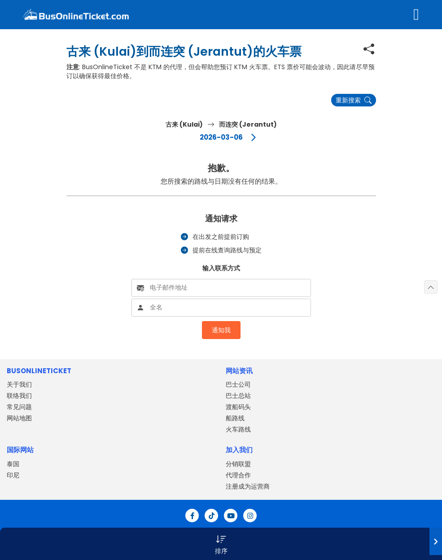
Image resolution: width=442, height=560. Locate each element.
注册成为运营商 (248, 486)
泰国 (13, 463)
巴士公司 (238, 384)
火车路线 (238, 429)
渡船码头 (238, 406)
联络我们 (19, 395)
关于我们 (19, 384)
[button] (221, 544)
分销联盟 (238, 463)
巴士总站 (238, 395)
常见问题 (19, 406)
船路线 (235, 418)
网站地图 (19, 418)
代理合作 (238, 475)
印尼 (13, 475)
